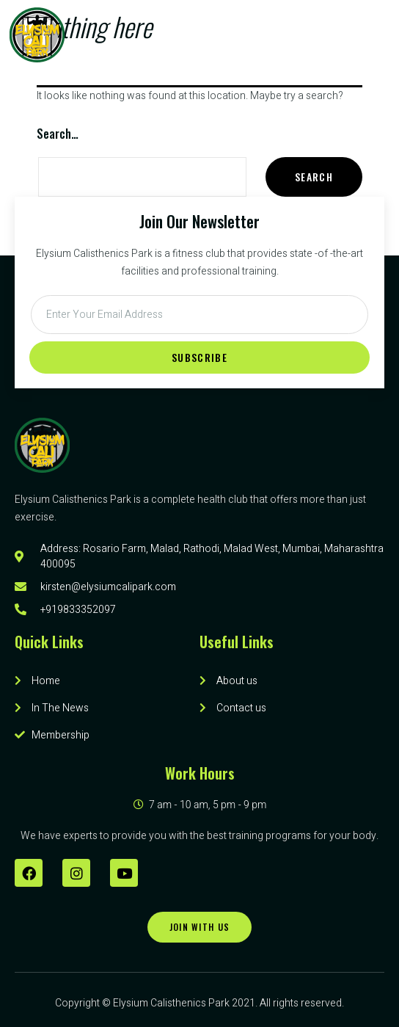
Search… (57, 133)
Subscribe (199, 357)
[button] (327, 34)
